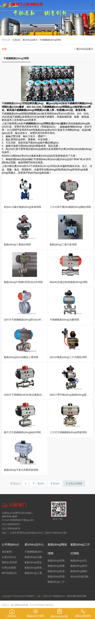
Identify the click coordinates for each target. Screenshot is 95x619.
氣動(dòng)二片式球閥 (60, 581)
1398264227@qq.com (22, 520)
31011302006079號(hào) (42, 605)
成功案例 (7, 551)
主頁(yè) (16, 40)
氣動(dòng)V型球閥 (81, 560)
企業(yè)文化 (9, 557)
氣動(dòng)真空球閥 (81, 565)
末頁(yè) (54, 483)
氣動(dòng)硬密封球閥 (37, 567)
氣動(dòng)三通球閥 (36, 573)
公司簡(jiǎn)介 (10, 544)
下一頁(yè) (38, 483)
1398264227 (13, 524)
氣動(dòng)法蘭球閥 (36, 557)
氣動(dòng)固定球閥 (36, 562)
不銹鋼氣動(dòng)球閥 (50, 40)
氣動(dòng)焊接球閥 (59, 560)
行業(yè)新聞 (9, 567)
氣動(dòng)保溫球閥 (59, 576)
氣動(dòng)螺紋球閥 (81, 571)
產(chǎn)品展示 (30, 40)
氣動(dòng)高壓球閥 (59, 565)
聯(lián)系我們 (9, 562)
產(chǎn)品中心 (34, 544)
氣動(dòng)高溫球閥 (59, 571)
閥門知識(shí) (9, 573)
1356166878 (13, 528)
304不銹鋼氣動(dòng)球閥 (40, 166)
